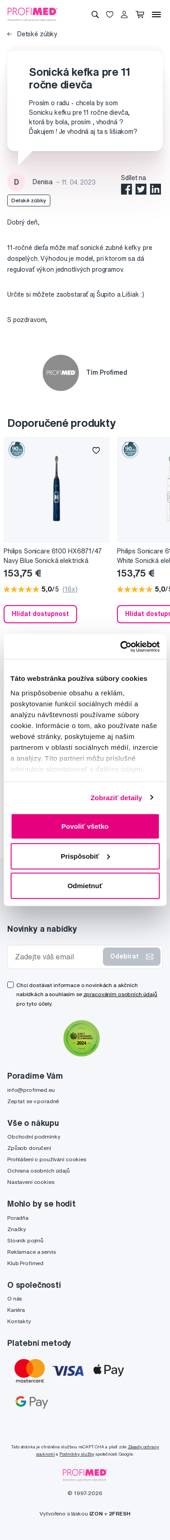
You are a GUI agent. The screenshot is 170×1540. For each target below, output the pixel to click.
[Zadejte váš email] (57, 957)
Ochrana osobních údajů (38, 1170)
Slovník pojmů (25, 1240)
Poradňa (18, 1218)
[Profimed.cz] (32, 14)
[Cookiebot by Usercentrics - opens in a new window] (121, 646)
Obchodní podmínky (33, 1136)
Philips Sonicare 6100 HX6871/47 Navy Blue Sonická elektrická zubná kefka (53, 556)
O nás (14, 1298)
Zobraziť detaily (116, 797)
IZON (96, 1513)
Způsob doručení (29, 1148)
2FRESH (120, 1513)
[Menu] (156, 14)
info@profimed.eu (31, 1090)
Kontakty (19, 1321)
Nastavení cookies (30, 1182)
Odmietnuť (85, 886)
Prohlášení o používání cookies (46, 1159)
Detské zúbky (32, 34)
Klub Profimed (25, 1263)
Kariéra (16, 1310)
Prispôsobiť (85, 856)
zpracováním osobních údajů (120, 994)
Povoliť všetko (85, 826)
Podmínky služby (76, 1454)
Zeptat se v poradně (33, 1101)
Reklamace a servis (31, 1252)
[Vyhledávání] (95, 14)
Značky (16, 1229)
